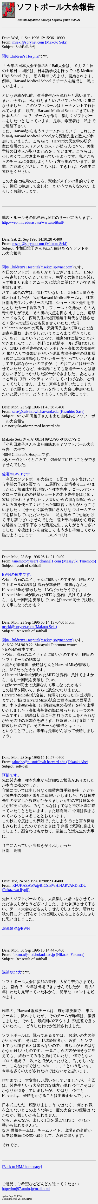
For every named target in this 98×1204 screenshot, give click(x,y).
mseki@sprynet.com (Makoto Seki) (39, 42)
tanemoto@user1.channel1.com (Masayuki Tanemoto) (54, 561)
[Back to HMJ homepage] (22, 1167)
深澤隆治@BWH (16, 928)
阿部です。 (11, 775)
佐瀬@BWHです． (18, 474)
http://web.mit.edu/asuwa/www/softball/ (33, 222)
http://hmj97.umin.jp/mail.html (26, 1189)
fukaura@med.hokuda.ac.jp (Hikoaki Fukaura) (48, 955)
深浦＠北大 (11, 972)
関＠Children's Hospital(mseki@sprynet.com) (38, 267)
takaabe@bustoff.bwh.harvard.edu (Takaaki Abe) (50, 762)
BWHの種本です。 (18, 574)
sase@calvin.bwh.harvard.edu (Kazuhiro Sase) (48, 411)
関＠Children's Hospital (20, 56)
